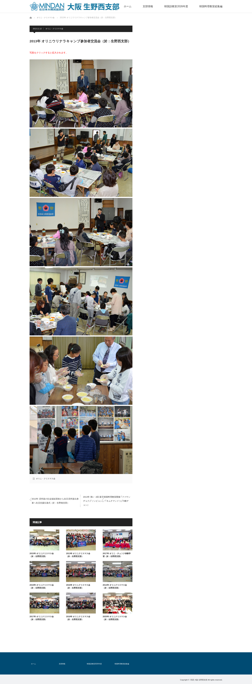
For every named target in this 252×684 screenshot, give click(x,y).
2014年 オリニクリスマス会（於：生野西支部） (115, 586)
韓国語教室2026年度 (185, 6)
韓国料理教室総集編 (213, 6)
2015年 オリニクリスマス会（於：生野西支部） (42, 555)
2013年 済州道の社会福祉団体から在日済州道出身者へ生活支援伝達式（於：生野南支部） (55, 501)
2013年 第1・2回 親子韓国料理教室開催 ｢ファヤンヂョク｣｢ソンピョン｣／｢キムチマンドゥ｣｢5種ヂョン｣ (106, 501)
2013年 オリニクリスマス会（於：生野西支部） (78, 555)
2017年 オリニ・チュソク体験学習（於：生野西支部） (117, 555)
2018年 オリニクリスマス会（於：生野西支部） (78, 618)
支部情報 (161, 6)
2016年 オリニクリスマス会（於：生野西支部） (78, 586)
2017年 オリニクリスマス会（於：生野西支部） (42, 618)
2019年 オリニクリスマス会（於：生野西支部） (42, 586)
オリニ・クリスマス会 (54, 29)
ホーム (143, 6)
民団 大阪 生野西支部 (198, 679)
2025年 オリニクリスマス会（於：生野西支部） (115, 618)
